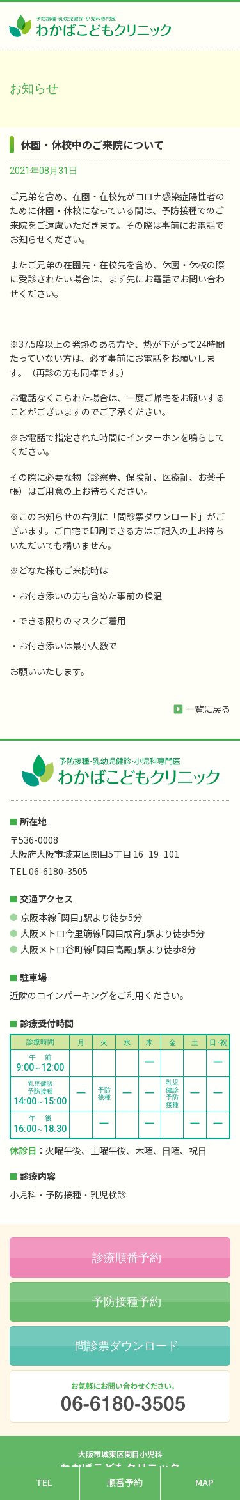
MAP (204, 1482)
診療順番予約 (126, 1257)
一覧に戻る (208, 708)
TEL (44, 1482)
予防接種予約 (126, 1301)
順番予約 (125, 1482)
